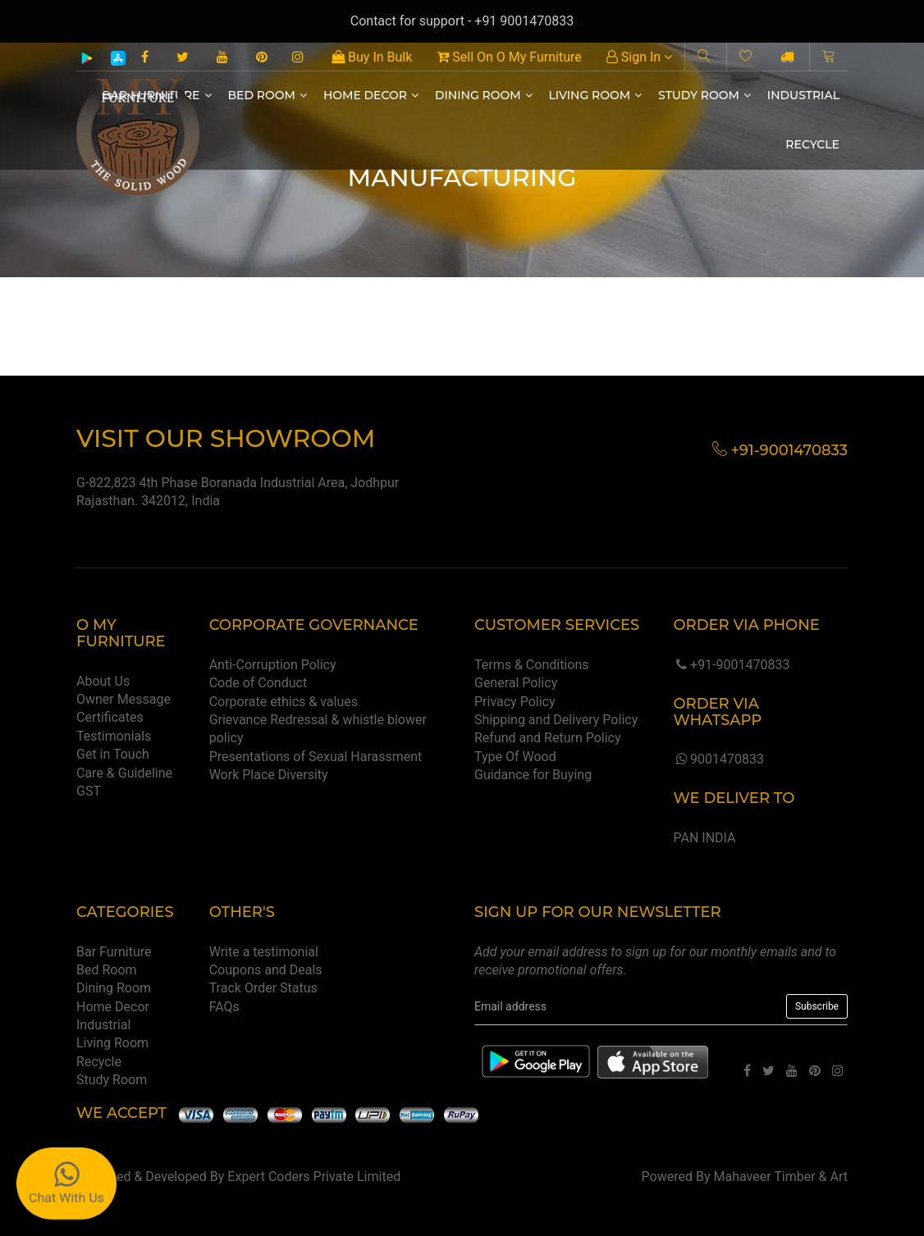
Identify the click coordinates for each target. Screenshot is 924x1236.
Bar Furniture (114, 952)
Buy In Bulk (372, 57)
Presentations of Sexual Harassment (316, 756)
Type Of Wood (515, 756)
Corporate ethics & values (283, 701)
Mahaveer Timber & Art (781, 1176)
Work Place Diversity (268, 774)
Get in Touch (112, 754)
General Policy (515, 683)
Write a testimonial (263, 952)
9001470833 (718, 759)
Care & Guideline (124, 773)
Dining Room (484, 95)
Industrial (803, 95)
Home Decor (371, 95)
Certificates (110, 717)
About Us (103, 681)
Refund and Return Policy (547, 738)
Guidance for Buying (533, 774)
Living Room (596, 95)
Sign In (639, 57)
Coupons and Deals (265, 970)
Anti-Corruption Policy (272, 665)
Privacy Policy (515, 701)
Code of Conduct (258, 683)
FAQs (224, 1007)
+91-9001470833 (731, 665)
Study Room (704, 95)
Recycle (812, 144)
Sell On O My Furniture (509, 57)
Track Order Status (263, 988)
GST (88, 791)
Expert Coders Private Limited (313, 1176)
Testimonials (113, 736)
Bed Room (267, 95)
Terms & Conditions (531, 665)
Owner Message (123, 699)
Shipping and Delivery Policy (556, 719)
